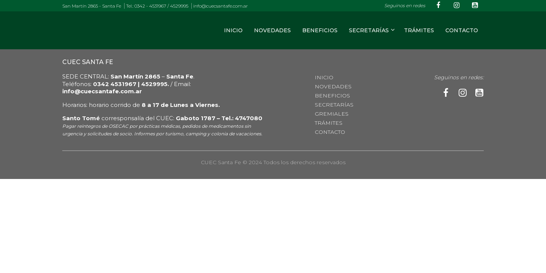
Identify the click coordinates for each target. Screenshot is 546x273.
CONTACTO (461, 30)
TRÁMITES (419, 30)
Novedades (272, 30)
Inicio (233, 30)
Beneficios (320, 30)
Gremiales (332, 113)
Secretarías (369, 30)
